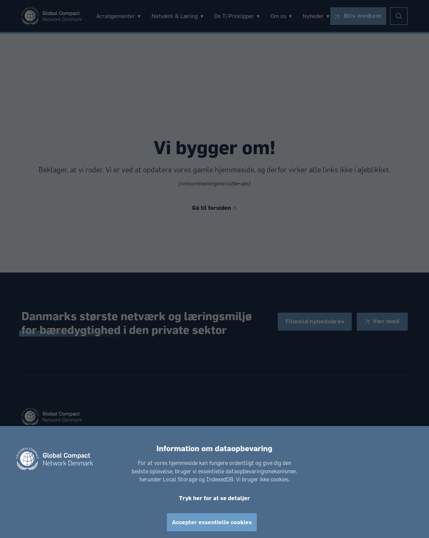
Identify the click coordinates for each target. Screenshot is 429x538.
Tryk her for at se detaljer (214, 498)
